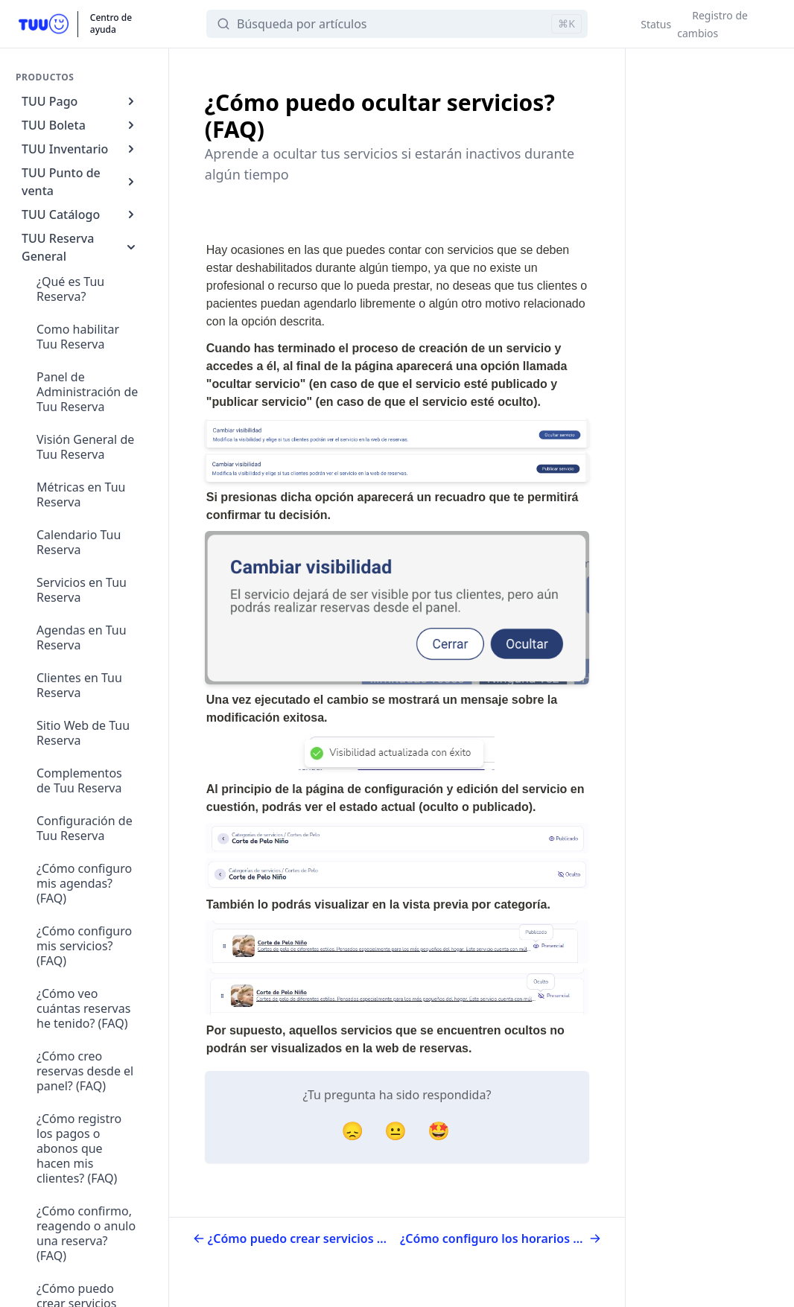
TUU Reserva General (80, 247)
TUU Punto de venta (80, 182)
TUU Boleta (80, 125)
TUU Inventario (80, 149)
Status (656, 24)
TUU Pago (80, 101)
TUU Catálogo (80, 214)
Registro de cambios (712, 24)
